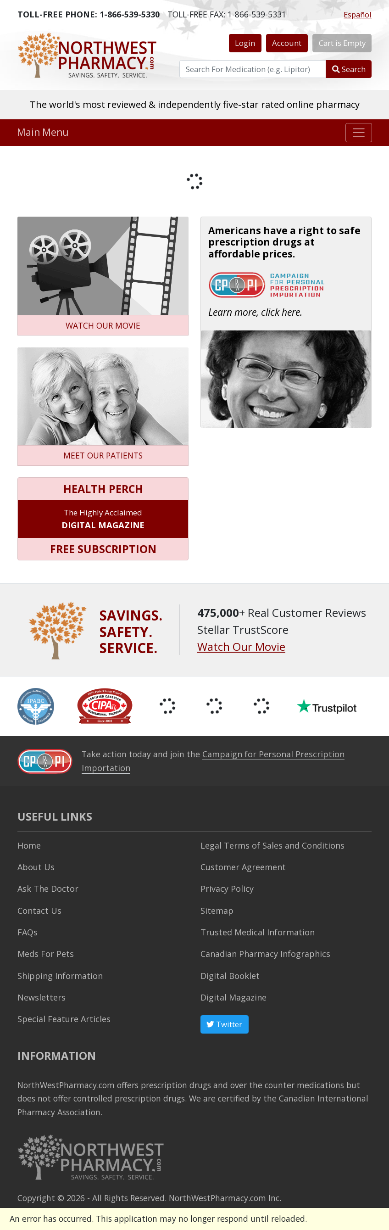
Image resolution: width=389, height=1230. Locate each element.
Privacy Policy (225, 888)
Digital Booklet (228, 973)
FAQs (26, 930)
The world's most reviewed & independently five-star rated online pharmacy (195, 104)
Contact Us (38, 909)
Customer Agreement (241, 866)
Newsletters (40, 995)
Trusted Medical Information (255, 930)
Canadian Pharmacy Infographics (263, 952)
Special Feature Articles (62, 1017)
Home (28, 844)
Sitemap (216, 909)
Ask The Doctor (46, 888)
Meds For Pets (44, 952)
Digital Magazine (232, 995)
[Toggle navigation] (358, 132)
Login (245, 43)
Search (349, 69)
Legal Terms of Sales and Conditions (269, 844)
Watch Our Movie (241, 646)
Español (358, 14)
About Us (35, 866)
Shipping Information (58, 973)
